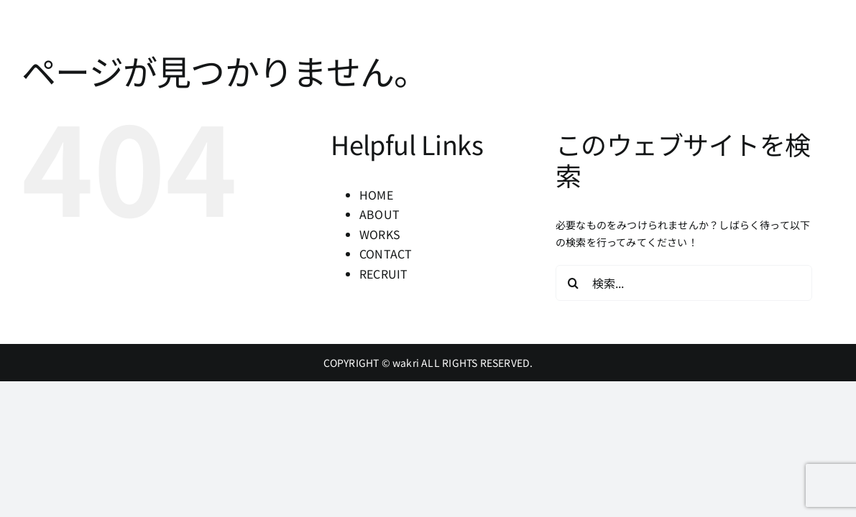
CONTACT (385, 253)
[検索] (574, 283)
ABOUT (379, 214)
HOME (376, 194)
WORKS (379, 234)
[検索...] (684, 283)
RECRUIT (383, 273)
